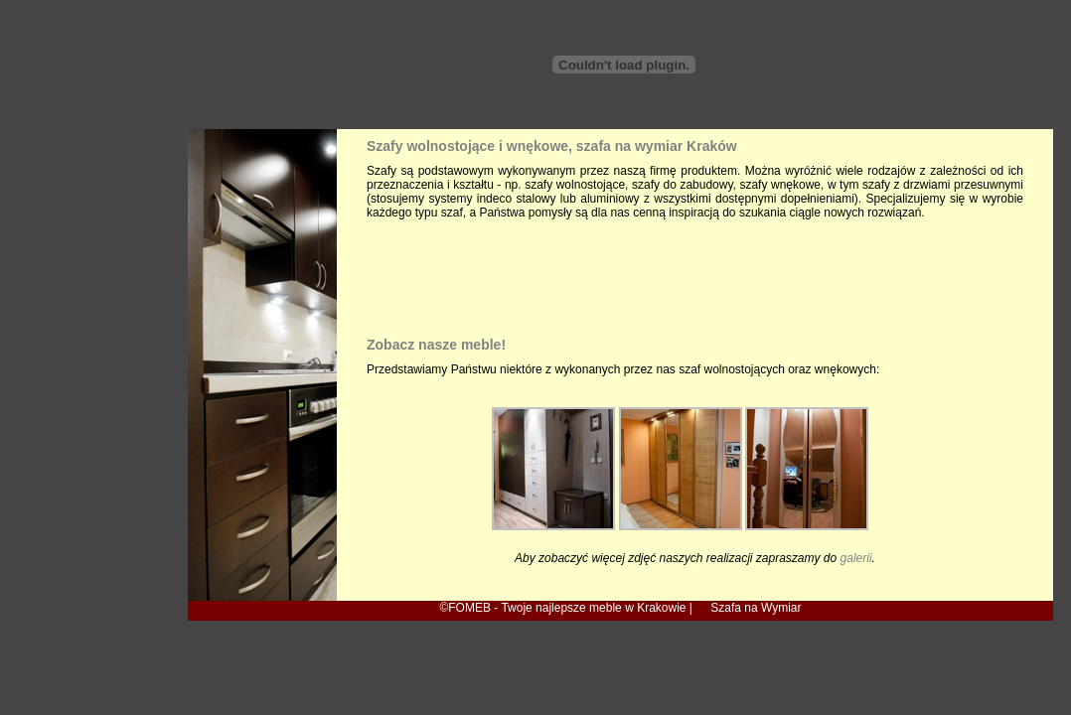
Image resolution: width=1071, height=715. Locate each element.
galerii (856, 558)
